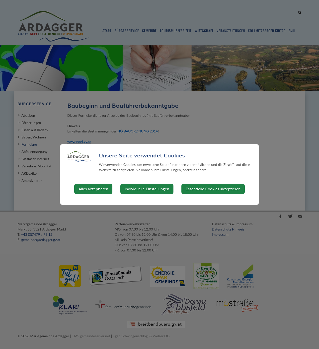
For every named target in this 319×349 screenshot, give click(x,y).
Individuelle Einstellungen (147, 188)
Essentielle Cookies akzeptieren (213, 188)
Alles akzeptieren (93, 188)
